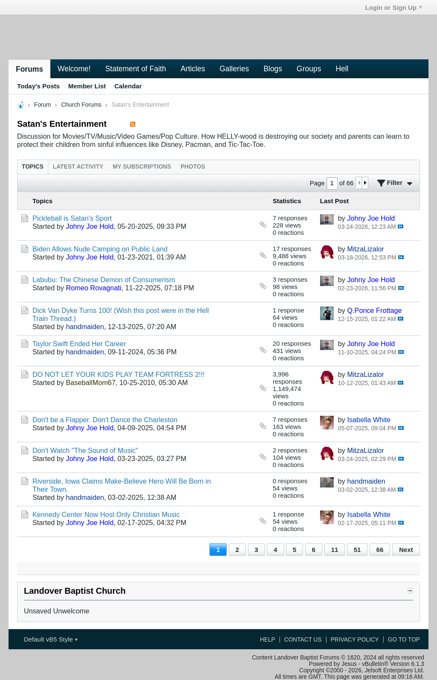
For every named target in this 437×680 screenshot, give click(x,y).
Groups (309, 68)
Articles (193, 68)
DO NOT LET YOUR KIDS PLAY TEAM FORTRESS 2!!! (118, 374)
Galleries (234, 68)
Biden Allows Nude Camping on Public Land (99, 249)
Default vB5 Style (51, 639)
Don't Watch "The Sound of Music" (85, 450)
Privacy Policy (355, 639)
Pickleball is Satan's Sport (72, 218)
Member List (87, 86)
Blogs (272, 68)
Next (406, 549)
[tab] (32, 167)
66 (380, 549)
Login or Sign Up (393, 7)
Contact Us (303, 639)
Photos (193, 166)
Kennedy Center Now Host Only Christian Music (106, 514)
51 (357, 549)
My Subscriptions (142, 166)
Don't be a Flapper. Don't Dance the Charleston (105, 419)
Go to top (404, 639)
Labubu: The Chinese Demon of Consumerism (103, 279)
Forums (29, 69)
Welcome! (74, 68)
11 (334, 549)
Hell (341, 68)
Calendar (128, 86)
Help (267, 639)
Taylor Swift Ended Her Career (79, 343)
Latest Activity (78, 166)
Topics (33, 166)
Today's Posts (38, 86)
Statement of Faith (135, 68)
